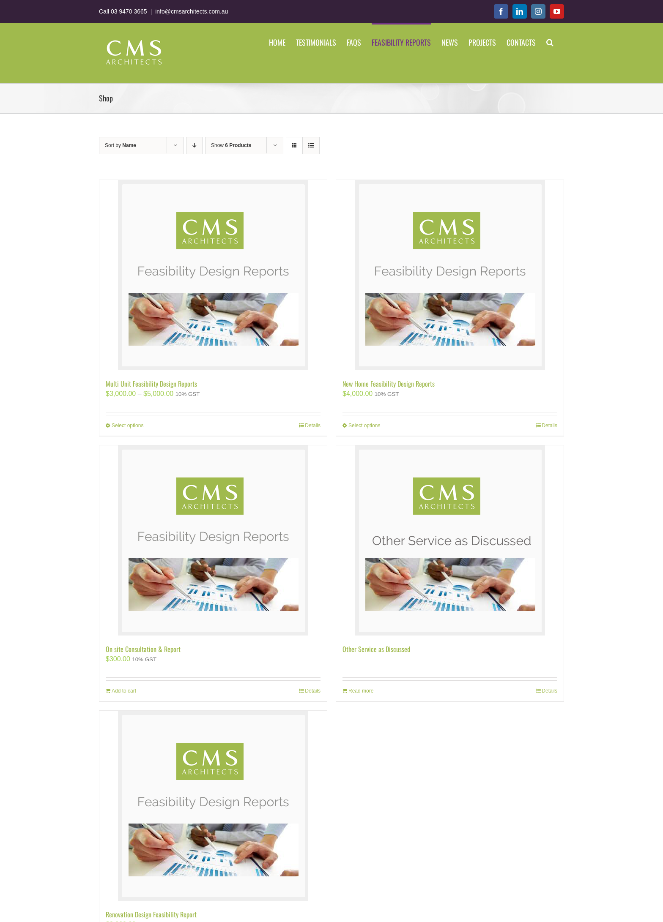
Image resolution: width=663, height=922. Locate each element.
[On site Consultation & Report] (213, 540)
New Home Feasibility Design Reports (388, 384)
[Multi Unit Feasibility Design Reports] (213, 275)
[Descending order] (194, 145)
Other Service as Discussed (376, 649)
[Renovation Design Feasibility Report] (213, 806)
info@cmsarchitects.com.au (191, 11)
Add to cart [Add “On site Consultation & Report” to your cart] (124, 691)
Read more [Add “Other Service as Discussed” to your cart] (360, 691)
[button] (549, 41)
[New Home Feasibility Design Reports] (450, 275)
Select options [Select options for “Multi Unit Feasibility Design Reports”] (127, 425)
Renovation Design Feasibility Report (151, 914)
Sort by (120, 145)
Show (231, 145)
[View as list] (311, 145)
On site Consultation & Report (143, 649)
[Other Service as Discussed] (450, 540)
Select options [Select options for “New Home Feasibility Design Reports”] (364, 425)
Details (313, 425)
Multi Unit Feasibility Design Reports (151, 384)
